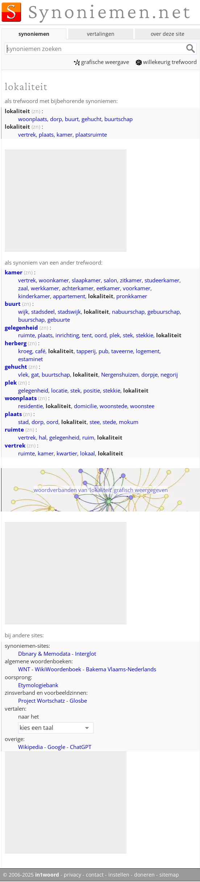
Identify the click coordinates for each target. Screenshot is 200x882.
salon (110, 280)
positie (91, 390)
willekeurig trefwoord (166, 61)
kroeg (25, 351)
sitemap (169, 875)
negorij (169, 374)
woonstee (142, 406)
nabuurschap (128, 311)
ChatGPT (80, 746)
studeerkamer (162, 280)
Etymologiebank (38, 685)
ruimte (26, 335)
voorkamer (136, 288)
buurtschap (118, 119)
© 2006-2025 (31, 875)
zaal (23, 288)
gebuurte (58, 319)
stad (23, 421)
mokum (128, 421)
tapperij (86, 351)
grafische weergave (101, 61)
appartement (69, 296)
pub (103, 351)
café (40, 351)
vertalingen (100, 33)
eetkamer (108, 288)
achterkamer (77, 288)
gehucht (91, 119)
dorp (56, 119)
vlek (23, 374)
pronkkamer (131, 296)
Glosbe (78, 700)
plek (114, 335)
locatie (59, 390)
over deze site (167, 33)
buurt (72, 119)
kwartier (67, 453)
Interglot (85, 653)
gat (35, 374)
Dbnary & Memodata (44, 653)
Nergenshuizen (119, 374)
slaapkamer (86, 280)
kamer (64, 134)
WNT (24, 669)
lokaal (87, 453)
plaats (46, 134)
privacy (72, 875)
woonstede (113, 406)
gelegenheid (21, 327)
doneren (144, 875)
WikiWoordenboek (58, 669)
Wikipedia (30, 746)
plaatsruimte (91, 134)
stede (109, 421)
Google (56, 746)
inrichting (67, 335)
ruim (88, 437)
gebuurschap (163, 311)
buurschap (31, 319)
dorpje (149, 374)
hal (42, 437)
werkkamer (45, 288)
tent (87, 335)
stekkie (144, 335)
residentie (30, 406)
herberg (15, 343)
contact (95, 875)
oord (101, 335)
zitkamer (131, 280)
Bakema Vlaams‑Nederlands (121, 669)
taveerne (122, 351)
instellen (118, 875)
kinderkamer (34, 296)
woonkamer (54, 280)
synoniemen (33, 33)
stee (94, 421)
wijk (23, 311)
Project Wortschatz (41, 700)
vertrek (27, 134)
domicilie (85, 406)
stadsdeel (43, 311)
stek (128, 335)
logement (147, 351)
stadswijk (69, 311)
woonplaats (32, 119)
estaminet (30, 359)
